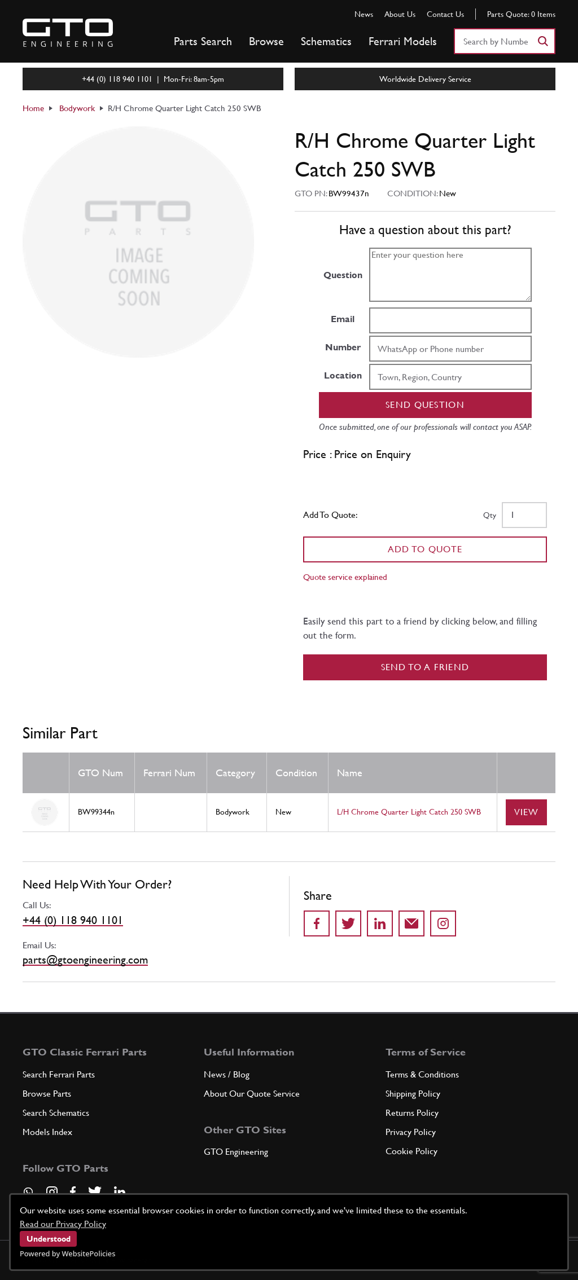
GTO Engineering (236, 1151)
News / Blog (226, 1074)
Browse (266, 41)
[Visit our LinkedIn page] (119, 1192)
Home (33, 108)
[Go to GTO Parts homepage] (68, 32)
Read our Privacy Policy (63, 1224)
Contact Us (445, 14)
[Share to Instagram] (443, 923)
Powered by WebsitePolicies (67, 1253)
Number (343, 347)
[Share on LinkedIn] (380, 923)
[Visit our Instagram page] (52, 1192)
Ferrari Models (403, 41)
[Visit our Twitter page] (94, 1192)
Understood (49, 1238)
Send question (425, 404)
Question (342, 275)
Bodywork (77, 108)
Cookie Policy (411, 1151)
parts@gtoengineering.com (85, 959)
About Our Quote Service (252, 1093)
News (363, 14)
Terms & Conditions (422, 1074)
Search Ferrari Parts (59, 1074)
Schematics (326, 41)
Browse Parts (47, 1093)
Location (343, 375)
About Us (399, 14)
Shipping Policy (413, 1093)
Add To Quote (425, 549)
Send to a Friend (425, 667)
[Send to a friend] (411, 923)
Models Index (47, 1132)
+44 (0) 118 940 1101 (73, 920)
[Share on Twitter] (348, 923)
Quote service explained (345, 577)
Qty (489, 515)
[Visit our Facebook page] (72, 1192)
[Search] (542, 41)
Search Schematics (56, 1112)
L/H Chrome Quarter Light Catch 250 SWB (409, 811)
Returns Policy (412, 1112)
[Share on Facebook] (317, 923)
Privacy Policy (411, 1132)
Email (342, 319)
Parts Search (203, 41)
